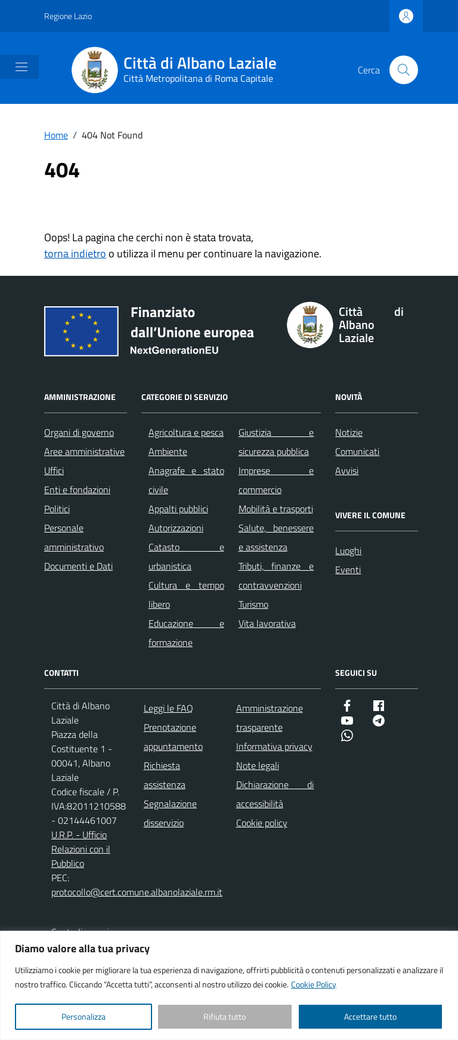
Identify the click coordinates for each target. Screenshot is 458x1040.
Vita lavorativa (267, 623)
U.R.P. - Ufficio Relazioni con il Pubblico (80, 848)
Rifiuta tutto (224, 1016)
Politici (57, 508)
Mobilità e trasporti (276, 508)
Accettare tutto (370, 1016)
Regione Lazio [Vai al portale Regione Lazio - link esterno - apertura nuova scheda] (68, 16)
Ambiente (167, 451)
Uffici (54, 470)
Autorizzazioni (175, 528)
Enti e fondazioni (77, 489)
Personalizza (83, 1016)
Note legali (257, 765)
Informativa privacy (274, 746)
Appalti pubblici (178, 508)
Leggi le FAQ (168, 708)
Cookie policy (261, 823)
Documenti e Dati (78, 566)
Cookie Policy (313, 984)
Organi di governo (79, 432)
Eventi (348, 569)
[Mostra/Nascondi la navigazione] (21, 67)
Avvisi (346, 470)
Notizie (349, 432)
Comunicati (357, 451)
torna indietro (75, 253)
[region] (229, 985)
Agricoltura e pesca (186, 432)
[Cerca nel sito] (403, 70)
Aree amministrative (84, 451)
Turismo (253, 604)
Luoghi (348, 550)
